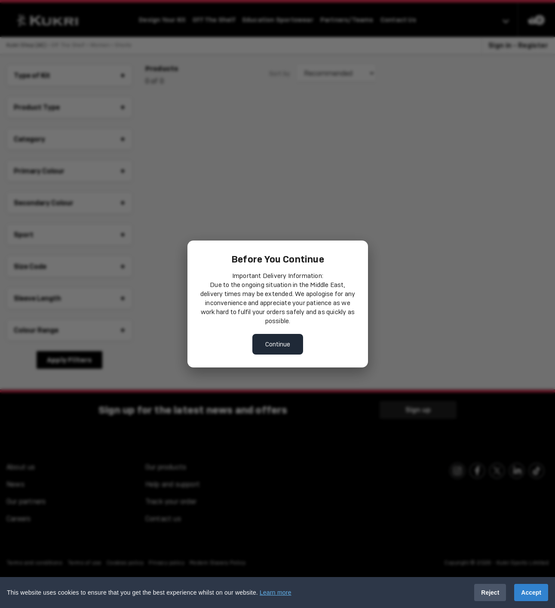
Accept (531, 592)
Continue (277, 344)
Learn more (275, 592)
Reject (490, 592)
